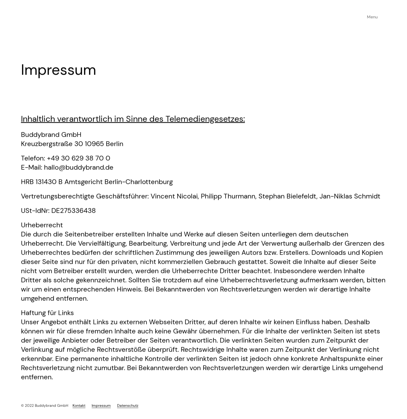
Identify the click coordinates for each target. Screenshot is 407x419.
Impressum (101, 409)
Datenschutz (127, 409)
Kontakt (79, 409)
